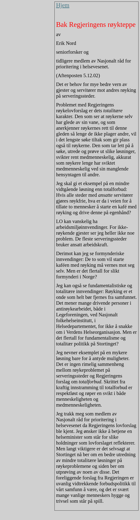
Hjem (62, 5)
